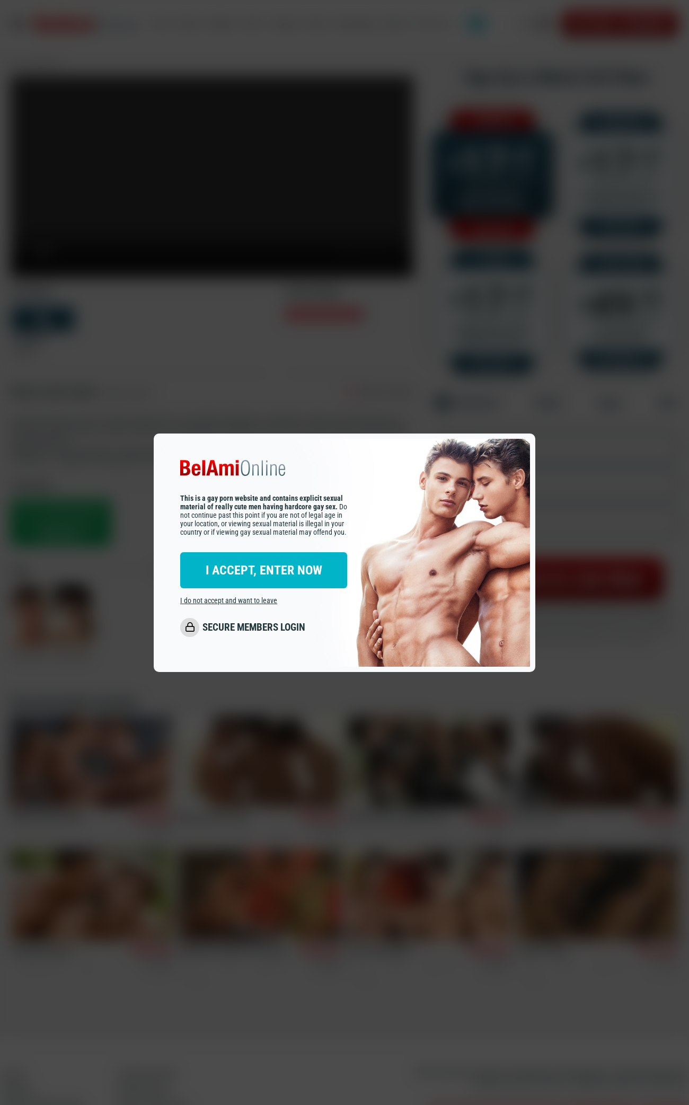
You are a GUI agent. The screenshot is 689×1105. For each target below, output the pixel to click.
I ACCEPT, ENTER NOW (264, 570)
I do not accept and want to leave (228, 600)
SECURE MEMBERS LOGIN (253, 627)
